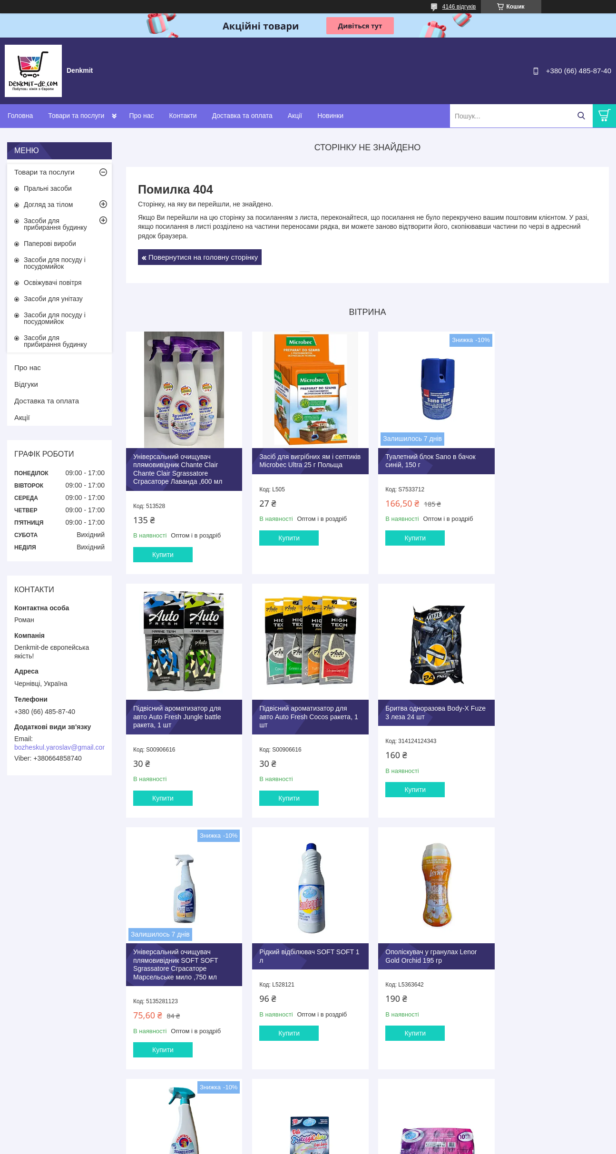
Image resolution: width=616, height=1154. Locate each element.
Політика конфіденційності (388, 1145)
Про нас (141, 115)
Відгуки (26, 384)
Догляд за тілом (48, 204)
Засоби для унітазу (53, 299)
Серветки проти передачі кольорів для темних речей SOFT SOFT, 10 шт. (421, 960)
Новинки (330, 115)
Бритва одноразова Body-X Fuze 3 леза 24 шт (298, 707)
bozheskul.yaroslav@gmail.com (61, 747)
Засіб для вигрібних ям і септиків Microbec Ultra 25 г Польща (298, 462)
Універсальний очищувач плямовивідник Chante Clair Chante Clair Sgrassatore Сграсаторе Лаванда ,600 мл (177, 466)
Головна (20, 115)
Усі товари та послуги (364, 1095)
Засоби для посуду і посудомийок (55, 263)
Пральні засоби (48, 188)
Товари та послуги (76, 115)
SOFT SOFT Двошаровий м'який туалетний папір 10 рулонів (542, 960)
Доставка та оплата (242, 115)
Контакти (182, 115)
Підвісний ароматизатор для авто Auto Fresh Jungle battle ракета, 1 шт (546, 462)
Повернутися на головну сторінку (203, 257)
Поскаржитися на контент (314, 1145)
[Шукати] (581, 115)
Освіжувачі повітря (53, 282)
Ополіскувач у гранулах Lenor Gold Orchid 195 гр (179, 956)
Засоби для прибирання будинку (55, 224)
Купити (163, 551)
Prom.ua (352, 1136)
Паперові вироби (50, 243)
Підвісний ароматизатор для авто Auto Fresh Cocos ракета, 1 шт (182, 711)
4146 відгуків (459, 6)
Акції (295, 115)
